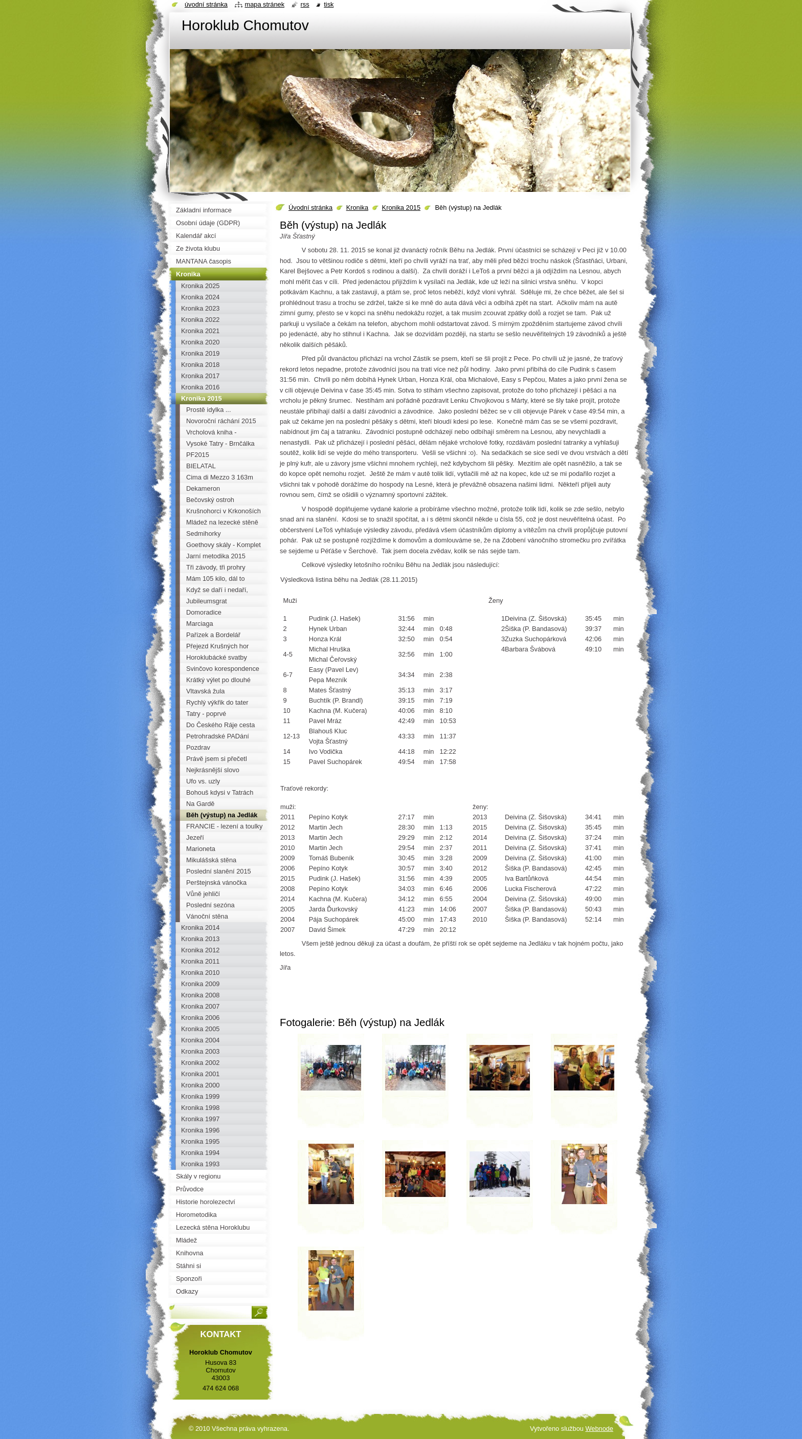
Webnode (599, 1428)
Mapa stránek (265, 4)
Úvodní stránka (310, 207)
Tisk (328, 4)
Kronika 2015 (401, 207)
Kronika (357, 207)
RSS (305, 4)
